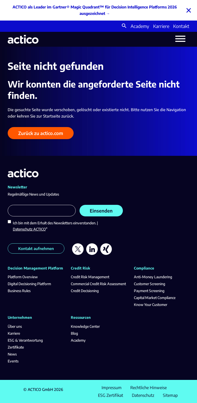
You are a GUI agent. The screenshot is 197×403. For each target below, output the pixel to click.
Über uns (15, 326)
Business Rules (19, 291)
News (12, 354)
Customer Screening (149, 284)
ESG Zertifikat (110, 395)
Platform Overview (23, 277)
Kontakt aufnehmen (36, 248)
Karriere (161, 26)
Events (13, 361)
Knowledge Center (85, 326)
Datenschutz (143, 395)
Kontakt (181, 26)
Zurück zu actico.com (40, 133)
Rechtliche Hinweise (148, 387)
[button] (124, 26)
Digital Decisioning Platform (29, 284)
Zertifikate (16, 347)
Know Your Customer (150, 304)
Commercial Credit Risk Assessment (98, 284)
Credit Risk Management (90, 277)
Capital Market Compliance (154, 297)
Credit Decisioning (85, 291)
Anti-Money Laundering (153, 277)
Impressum (112, 387)
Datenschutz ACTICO (29, 229)
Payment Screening (149, 291)
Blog (74, 333)
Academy (140, 26)
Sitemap (170, 395)
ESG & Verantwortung (25, 340)
